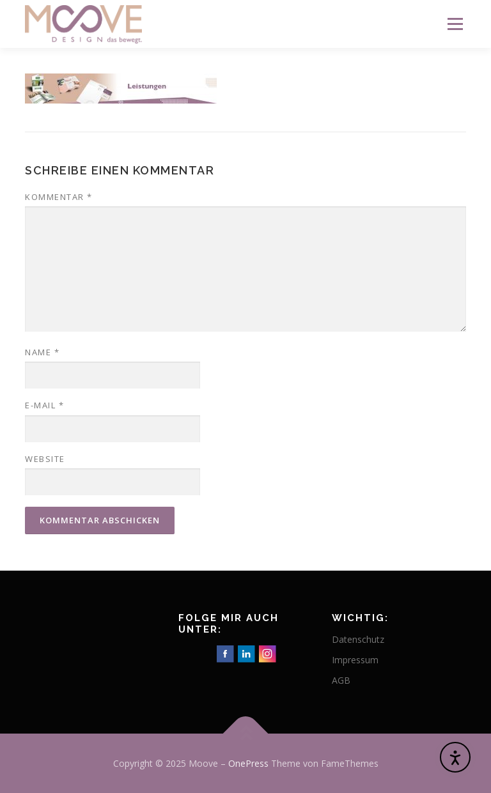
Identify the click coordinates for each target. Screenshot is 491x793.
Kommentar (59, 197)
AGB (341, 680)
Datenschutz (358, 639)
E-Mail (44, 405)
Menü (455, 23)
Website (45, 459)
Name (42, 352)
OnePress (248, 763)
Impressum (355, 660)
